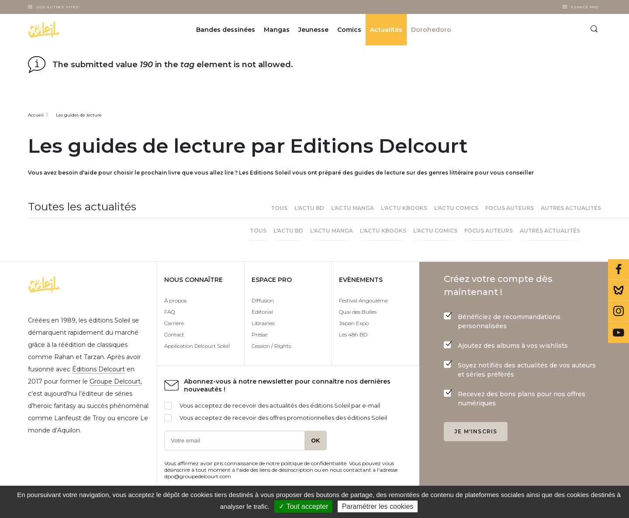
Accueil (36, 115)
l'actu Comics (456, 208)
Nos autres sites (57, 7)
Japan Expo (354, 323)
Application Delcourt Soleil (197, 346)
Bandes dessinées (225, 30)
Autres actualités (571, 208)
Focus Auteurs (509, 208)
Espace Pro (584, 7)
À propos (175, 300)
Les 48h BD (353, 334)
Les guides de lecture (79, 115)
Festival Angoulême (363, 300)
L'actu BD (309, 208)
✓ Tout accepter (303, 506)
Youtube (618, 332)
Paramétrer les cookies (378, 506)
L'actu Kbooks (404, 208)
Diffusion (263, 300)
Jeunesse (313, 30)
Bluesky (618, 290)
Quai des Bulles (358, 312)
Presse (259, 334)
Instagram (618, 311)
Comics (349, 30)
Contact (174, 334)
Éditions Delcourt (98, 369)
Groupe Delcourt (115, 381)
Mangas (277, 30)
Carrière (174, 323)
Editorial (262, 312)
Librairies (263, 323)
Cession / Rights (271, 346)
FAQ (169, 312)
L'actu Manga (352, 208)
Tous (279, 208)
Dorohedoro (431, 30)
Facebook (618, 269)
